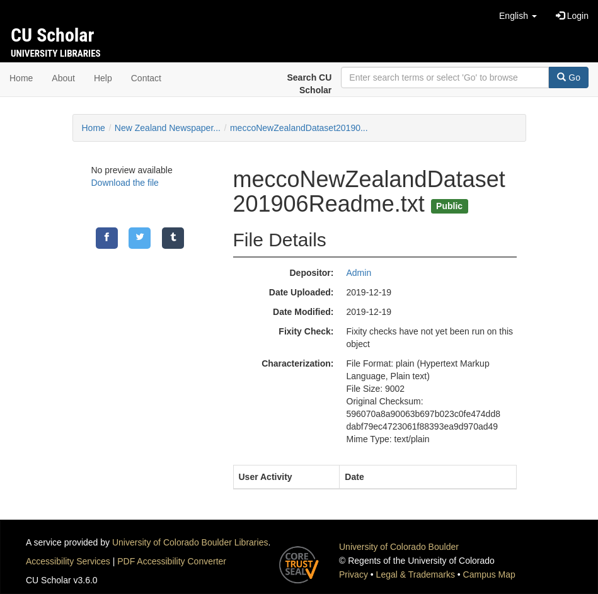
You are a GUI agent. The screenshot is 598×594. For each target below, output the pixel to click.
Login (572, 16)
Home (21, 78)
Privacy (353, 574)
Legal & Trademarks (415, 574)
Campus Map (489, 574)
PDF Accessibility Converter (171, 561)
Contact (146, 78)
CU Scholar (52, 35)
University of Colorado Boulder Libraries (190, 542)
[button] (518, 15)
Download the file (125, 183)
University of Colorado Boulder (399, 547)
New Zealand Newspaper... (168, 128)
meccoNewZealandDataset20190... (299, 128)
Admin (359, 273)
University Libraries (56, 53)
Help (103, 78)
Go (568, 77)
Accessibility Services (68, 561)
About (63, 78)
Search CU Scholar (309, 83)
